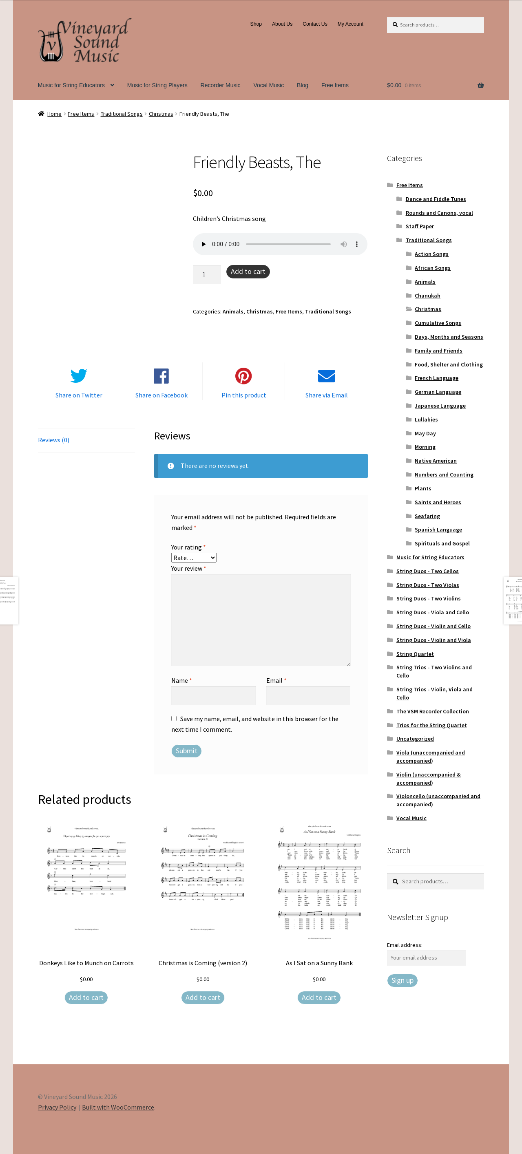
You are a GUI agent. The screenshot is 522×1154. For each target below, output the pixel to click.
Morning (425, 446)
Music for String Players (157, 85)
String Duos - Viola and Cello (432, 612)
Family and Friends (438, 350)
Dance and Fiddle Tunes (436, 199)
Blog (302, 85)
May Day (425, 433)
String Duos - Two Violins (428, 598)
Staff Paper (420, 226)
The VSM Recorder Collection (432, 711)
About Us (282, 24)
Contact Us (315, 24)
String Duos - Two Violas (427, 585)
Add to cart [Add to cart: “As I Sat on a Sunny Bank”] (319, 997)
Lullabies (426, 419)
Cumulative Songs (438, 323)
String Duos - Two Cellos (427, 571)
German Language (438, 391)
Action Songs (432, 254)
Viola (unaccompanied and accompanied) (430, 756)
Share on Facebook (161, 395)
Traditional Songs (122, 113)
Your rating (188, 547)
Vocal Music (269, 85)
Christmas (161, 113)
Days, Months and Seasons (449, 336)
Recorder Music (221, 85)
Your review (188, 568)
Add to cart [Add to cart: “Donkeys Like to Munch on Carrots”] (86, 997)
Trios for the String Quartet (431, 725)
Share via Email (326, 395)
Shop (256, 24)
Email (276, 680)
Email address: (404, 945)
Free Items (335, 85)
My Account (350, 24)
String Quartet (415, 654)
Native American (436, 460)
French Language (436, 378)
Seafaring (427, 516)
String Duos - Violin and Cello (433, 626)
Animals (233, 311)
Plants (423, 488)
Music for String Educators (71, 85)
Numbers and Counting (444, 474)
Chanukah (427, 295)
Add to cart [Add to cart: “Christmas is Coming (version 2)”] (203, 997)
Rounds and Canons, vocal (439, 212)
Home (54, 113)
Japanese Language (440, 405)
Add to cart (248, 271)
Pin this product (243, 395)
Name (181, 680)
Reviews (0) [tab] (53, 440)
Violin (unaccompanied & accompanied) (428, 778)
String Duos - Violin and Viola (433, 640)
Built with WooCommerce (118, 1107)
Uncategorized (415, 738)
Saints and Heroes (438, 502)
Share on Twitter (78, 395)
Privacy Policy (57, 1107)
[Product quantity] (207, 274)
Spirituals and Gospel (442, 543)
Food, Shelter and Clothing (449, 364)
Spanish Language (438, 529)
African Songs (433, 267)
